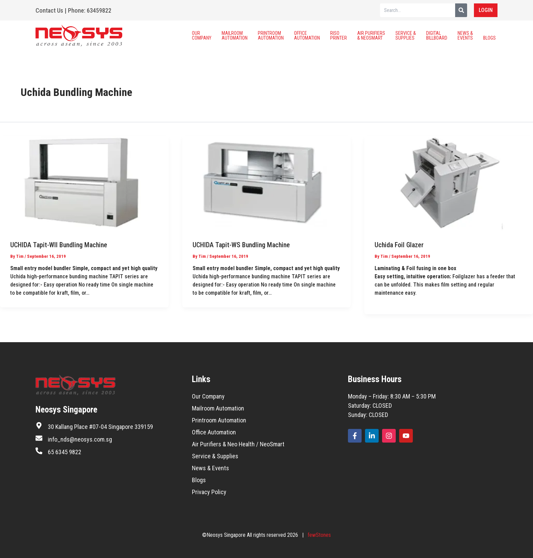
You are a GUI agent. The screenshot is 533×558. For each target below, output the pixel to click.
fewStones (319, 535)
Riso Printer (338, 35)
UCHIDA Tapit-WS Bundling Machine (241, 245)
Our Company (201, 35)
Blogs (489, 35)
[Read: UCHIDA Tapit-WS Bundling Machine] (266, 183)
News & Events (465, 35)
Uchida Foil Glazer (399, 245)
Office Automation (307, 35)
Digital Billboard (436, 35)
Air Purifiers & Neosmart (371, 35)
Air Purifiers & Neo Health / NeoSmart (238, 444)
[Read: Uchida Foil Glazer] (448, 183)
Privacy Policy (209, 492)
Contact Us (49, 10)
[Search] (461, 10)
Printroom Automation (271, 35)
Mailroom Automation (235, 35)
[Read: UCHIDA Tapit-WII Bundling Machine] (84, 183)
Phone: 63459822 (89, 10)
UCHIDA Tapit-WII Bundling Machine (58, 245)
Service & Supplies (405, 35)
